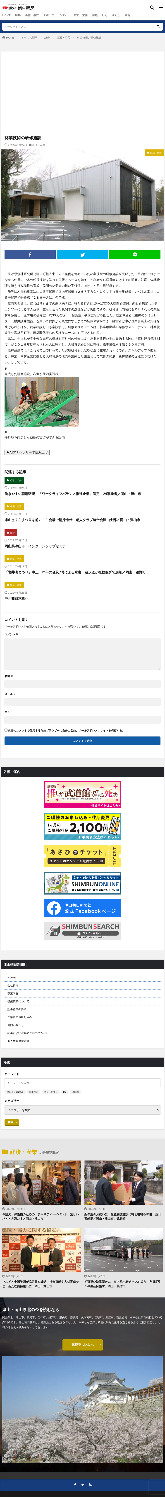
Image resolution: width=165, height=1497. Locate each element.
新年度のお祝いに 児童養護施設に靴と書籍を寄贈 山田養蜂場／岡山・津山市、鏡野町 (122, 1216)
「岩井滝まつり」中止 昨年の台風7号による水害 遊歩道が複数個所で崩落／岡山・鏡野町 (75, 572)
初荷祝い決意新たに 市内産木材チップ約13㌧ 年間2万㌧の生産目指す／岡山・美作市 (122, 1284)
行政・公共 (16, 480)
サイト (9, 712)
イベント (64, 15)
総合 (127, 15)
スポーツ (48, 15)
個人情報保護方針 (18, 1041)
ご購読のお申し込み (19, 1017)
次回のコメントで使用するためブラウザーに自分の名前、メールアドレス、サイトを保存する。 (66, 730)
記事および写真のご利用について (27, 1033)
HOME (6, 15)
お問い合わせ (15, 1025)
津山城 (75, 1091)
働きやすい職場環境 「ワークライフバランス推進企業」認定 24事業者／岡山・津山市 (74, 494)
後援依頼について (18, 1001)
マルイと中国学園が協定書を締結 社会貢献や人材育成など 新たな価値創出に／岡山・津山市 (40, 1284)
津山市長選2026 (15, 1091)
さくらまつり (50, 1091)
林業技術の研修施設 (89, 37)
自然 (95, 15)
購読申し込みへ (83, 1344)
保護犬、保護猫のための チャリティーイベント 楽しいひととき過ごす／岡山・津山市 (40, 1216)
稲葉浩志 (33, 1091)
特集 (18, 15)
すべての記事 (29, 37)
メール (10, 694)
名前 (9, 676)
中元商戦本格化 (16, 598)
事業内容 (12, 993)
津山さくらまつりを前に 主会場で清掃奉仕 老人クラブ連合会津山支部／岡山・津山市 (72, 520)
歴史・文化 (81, 15)
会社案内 (12, 985)
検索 (10, 1122)
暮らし (116, 15)
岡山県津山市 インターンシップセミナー (37, 546)
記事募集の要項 (16, 1009)
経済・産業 (63, 37)
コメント (12, 634)
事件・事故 (32, 15)
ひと (105, 15)
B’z (64, 1091)
